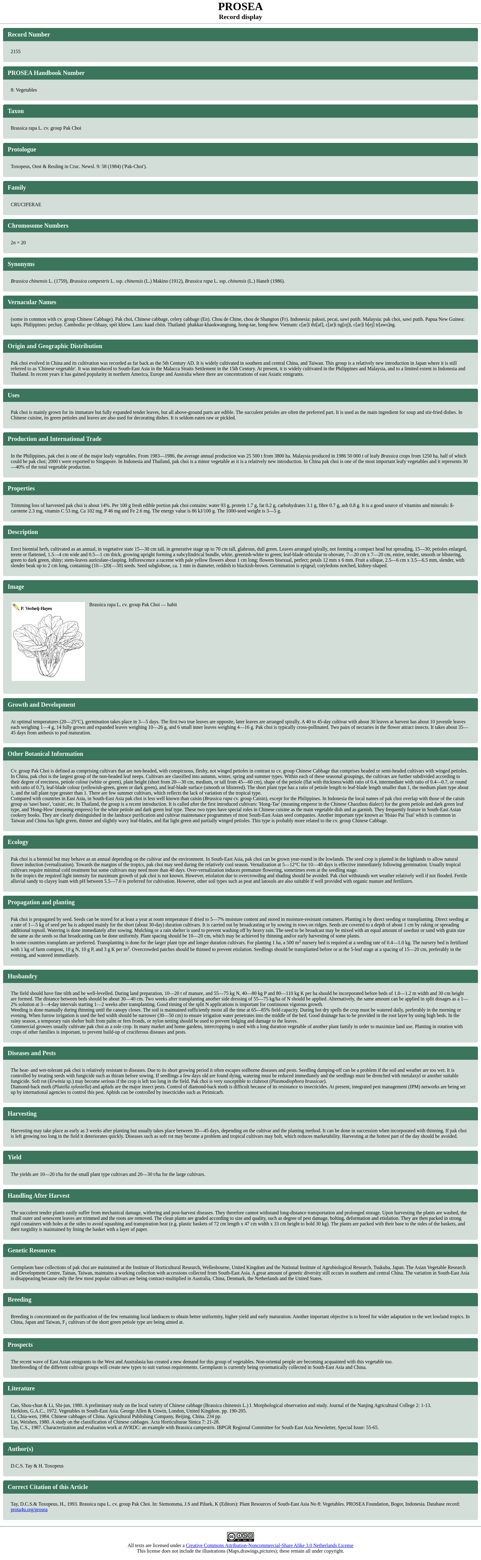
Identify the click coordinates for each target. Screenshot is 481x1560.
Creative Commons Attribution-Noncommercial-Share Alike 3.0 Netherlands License (269, 1545)
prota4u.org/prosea (29, 1509)
